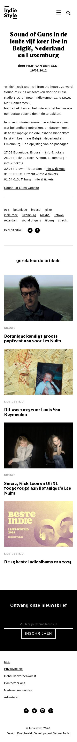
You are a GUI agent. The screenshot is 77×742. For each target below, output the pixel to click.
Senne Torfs (61, 733)
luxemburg (29, 215)
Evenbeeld (24, 733)
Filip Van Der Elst (42, 65)
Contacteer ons (14, 683)
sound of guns (31, 220)
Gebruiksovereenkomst (20, 676)
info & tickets (54, 152)
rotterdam (10, 220)
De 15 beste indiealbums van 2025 (37, 562)
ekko (48, 209)
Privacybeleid (13, 669)
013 (6, 209)
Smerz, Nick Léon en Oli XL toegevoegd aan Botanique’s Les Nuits (37, 489)
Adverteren (11, 697)
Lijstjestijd (14, 401)
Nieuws (9, 327)
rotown (59, 215)
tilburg (49, 220)
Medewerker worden (18, 690)
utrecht (63, 220)
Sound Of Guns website (21, 188)
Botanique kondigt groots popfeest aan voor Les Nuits (32, 339)
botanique (20, 209)
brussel (36, 209)
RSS (7, 662)
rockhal (45, 215)
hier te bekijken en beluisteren (26, 108)
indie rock (11, 215)
